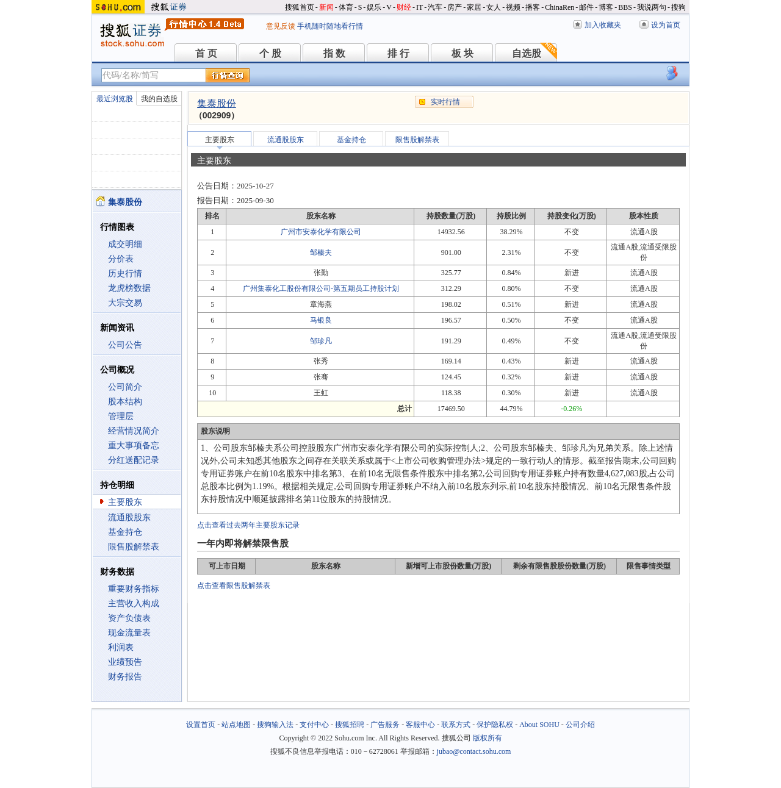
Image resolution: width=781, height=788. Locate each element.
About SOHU (539, 724)
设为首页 (665, 25)
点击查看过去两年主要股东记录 (248, 525)
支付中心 (314, 724)
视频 (513, 7)
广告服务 (385, 724)
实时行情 (445, 102)
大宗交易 (125, 302)
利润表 (121, 647)
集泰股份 (216, 103)
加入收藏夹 (603, 25)
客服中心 (420, 724)
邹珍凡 (321, 341)
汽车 (435, 7)
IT (419, 7)
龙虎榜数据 (129, 288)
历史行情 (125, 273)
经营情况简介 (133, 430)
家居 (474, 7)
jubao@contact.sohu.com (474, 751)
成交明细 (125, 244)
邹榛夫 (321, 252)
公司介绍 (580, 724)
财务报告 (125, 676)
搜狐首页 (299, 7)
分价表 (121, 258)
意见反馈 (280, 26)
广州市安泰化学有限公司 (321, 231)
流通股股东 (129, 517)
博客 (606, 7)
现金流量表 (129, 632)
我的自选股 (159, 99)
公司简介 (125, 387)
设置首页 (200, 724)
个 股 (270, 53)
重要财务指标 (133, 588)
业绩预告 (125, 662)
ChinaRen (559, 7)
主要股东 (125, 502)
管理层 (121, 416)
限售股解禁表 (133, 546)
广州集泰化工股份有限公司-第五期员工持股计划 (321, 288)
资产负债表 (129, 618)
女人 (493, 7)
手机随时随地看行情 (330, 26)
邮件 (586, 7)
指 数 (334, 53)
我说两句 (651, 7)
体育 (346, 7)
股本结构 (125, 401)
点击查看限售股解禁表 (233, 585)
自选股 (526, 53)
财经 (404, 7)
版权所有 (487, 738)
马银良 (321, 320)
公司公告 (125, 344)
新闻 (326, 7)
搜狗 (678, 7)
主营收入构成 (133, 603)
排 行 (398, 53)
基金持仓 (125, 532)
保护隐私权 (495, 724)
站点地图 (236, 724)
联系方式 (455, 724)
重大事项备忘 (133, 445)
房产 (454, 7)
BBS (625, 7)
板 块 (462, 53)
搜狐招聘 (349, 724)
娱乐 (374, 7)
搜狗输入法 (275, 724)
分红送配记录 (133, 460)
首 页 (206, 53)
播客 (532, 7)
